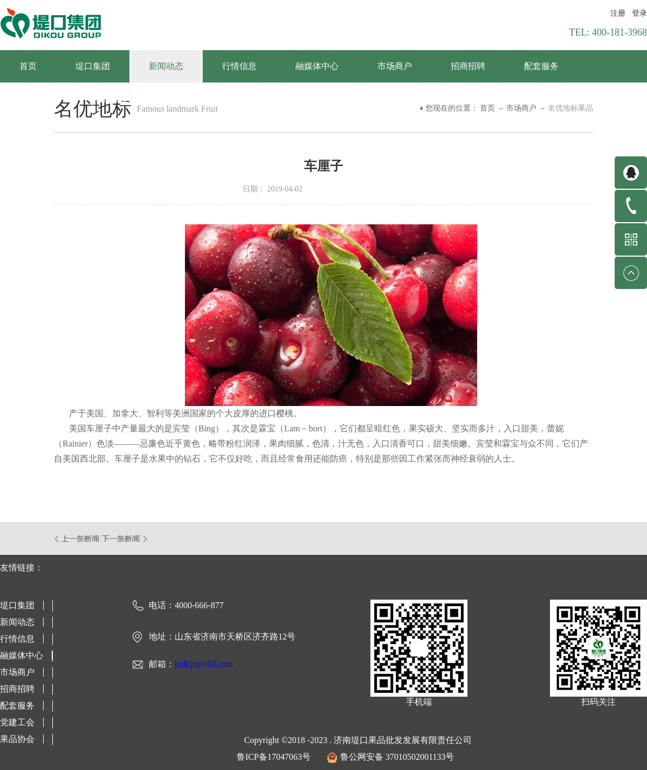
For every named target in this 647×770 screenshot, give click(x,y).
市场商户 (521, 108)
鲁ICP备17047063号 (274, 756)
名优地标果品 (570, 108)
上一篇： (77, 538)
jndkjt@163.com (204, 664)
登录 (639, 13)
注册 (617, 13)
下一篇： (124, 538)
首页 (28, 66)
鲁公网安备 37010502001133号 (397, 756)
